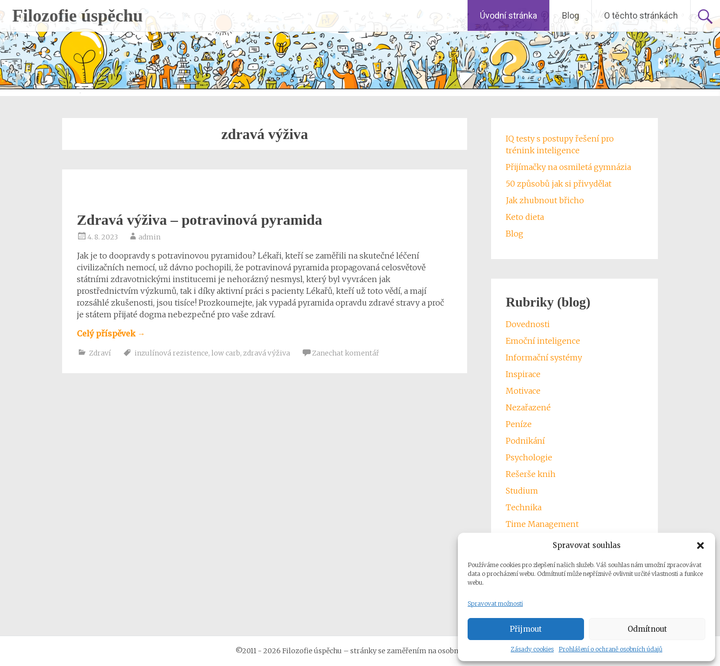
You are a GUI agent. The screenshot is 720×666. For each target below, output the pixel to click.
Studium (522, 491)
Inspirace (523, 374)
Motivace (523, 391)
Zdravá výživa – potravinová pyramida (199, 220)
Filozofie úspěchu (77, 15)
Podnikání (525, 441)
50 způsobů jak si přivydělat (558, 184)
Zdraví (100, 353)
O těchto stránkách (641, 15)
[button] (700, 545)
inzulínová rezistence (171, 353)
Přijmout (526, 629)
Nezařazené (528, 407)
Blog (570, 15)
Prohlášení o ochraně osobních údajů (610, 649)
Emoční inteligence (543, 341)
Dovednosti (528, 324)
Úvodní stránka (508, 15)
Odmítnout (647, 629)
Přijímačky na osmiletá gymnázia (568, 167)
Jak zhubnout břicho (545, 200)
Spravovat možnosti (495, 603)
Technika (523, 507)
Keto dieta (525, 217)
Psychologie (529, 457)
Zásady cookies (532, 649)
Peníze (519, 424)
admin (149, 237)
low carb (225, 353)
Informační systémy (544, 357)
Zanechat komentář (345, 353)
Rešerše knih (531, 474)
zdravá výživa (266, 353)
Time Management (542, 524)
